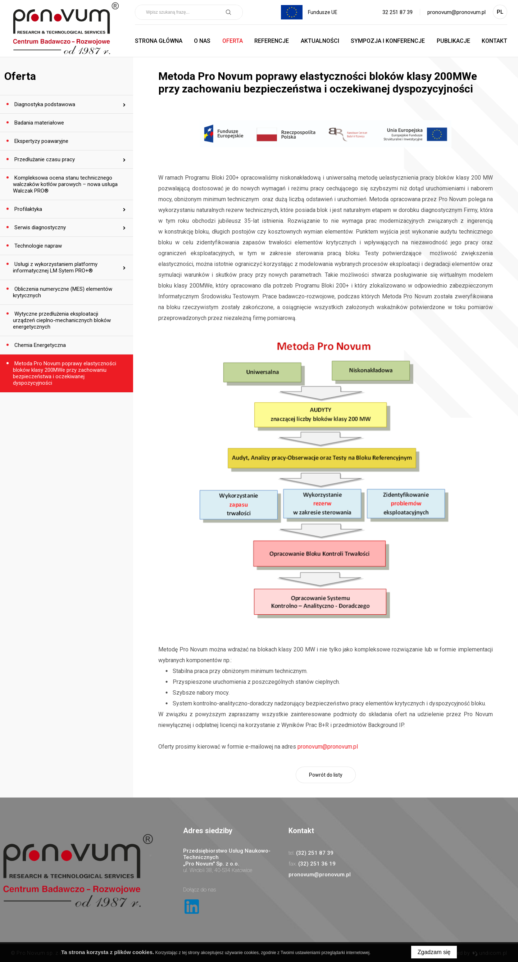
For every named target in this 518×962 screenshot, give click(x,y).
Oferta (232, 40)
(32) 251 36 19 (317, 864)
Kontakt (494, 40)
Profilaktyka (27, 209)
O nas (202, 40)
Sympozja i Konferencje (388, 40)
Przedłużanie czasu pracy (44, 159)
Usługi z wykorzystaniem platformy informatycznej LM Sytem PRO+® (55, 267)
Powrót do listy (325, 775)
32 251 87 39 (397, 12)
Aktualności (320, 40)
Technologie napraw (37, 246)
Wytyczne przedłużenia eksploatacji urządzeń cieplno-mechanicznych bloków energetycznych (62, 320)
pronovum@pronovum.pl (456, 12)
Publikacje (453, 40)
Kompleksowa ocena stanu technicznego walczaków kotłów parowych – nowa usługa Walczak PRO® (65, 184)
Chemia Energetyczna (39, 345)
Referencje (271, 40)
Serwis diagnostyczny (39, 227)
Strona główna (158, 40)
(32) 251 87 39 (314, 853)
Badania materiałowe (38, 122)
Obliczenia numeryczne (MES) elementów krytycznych (62, 292)
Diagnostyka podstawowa (44, 104)
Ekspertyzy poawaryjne (40, 141)
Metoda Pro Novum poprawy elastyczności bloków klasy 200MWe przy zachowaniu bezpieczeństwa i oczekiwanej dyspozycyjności (64, 373)
